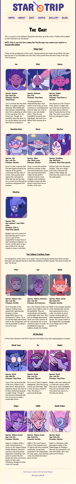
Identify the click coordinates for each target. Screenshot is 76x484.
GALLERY (53, 17)
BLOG (65, 17)
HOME (11, 17)
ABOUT (22, 17)
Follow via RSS (38, 475)
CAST (31, 17)
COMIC (41, 17)
